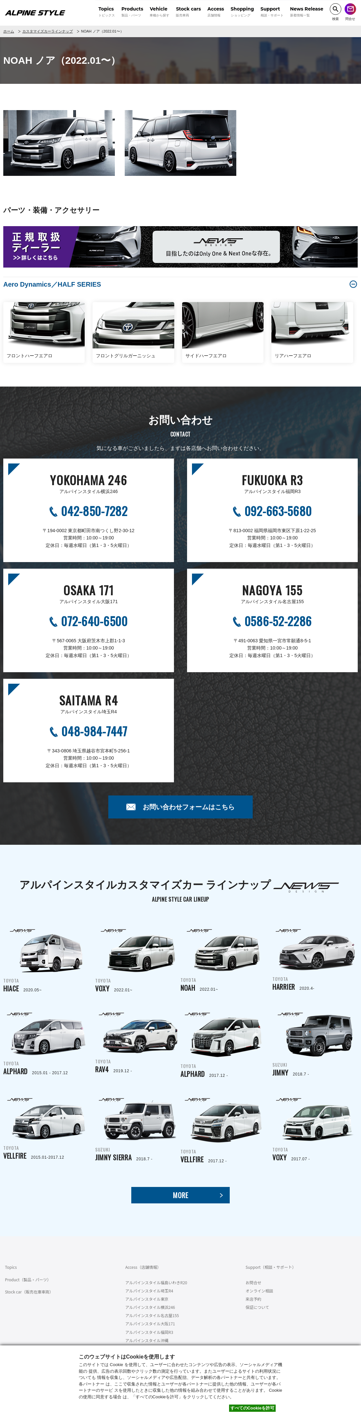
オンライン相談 (259, 1290)
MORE (180, 1195)
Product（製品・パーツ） (28, 1279)
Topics (11, 1267)
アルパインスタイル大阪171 (150, 1323)
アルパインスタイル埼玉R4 (149, 1290)
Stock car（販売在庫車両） (29, 1291)
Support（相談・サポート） (270, 1267)
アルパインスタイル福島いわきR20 (156, 1282)
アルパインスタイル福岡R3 (149, 1332)
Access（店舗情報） (143, 1267)
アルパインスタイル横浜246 (150, 1307)
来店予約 (253, 1299)
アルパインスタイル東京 (147, 1299)
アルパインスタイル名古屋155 (152, 1315)
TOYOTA (42, 961)
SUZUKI (312, 1045)
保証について (257, 1307)
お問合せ (253, 1282)
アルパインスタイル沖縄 (147, 1340)
